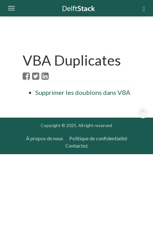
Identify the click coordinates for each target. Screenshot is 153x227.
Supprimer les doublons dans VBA (82, 92)
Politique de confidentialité (98, 138)
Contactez (76, 145)
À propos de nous (44, 138)
